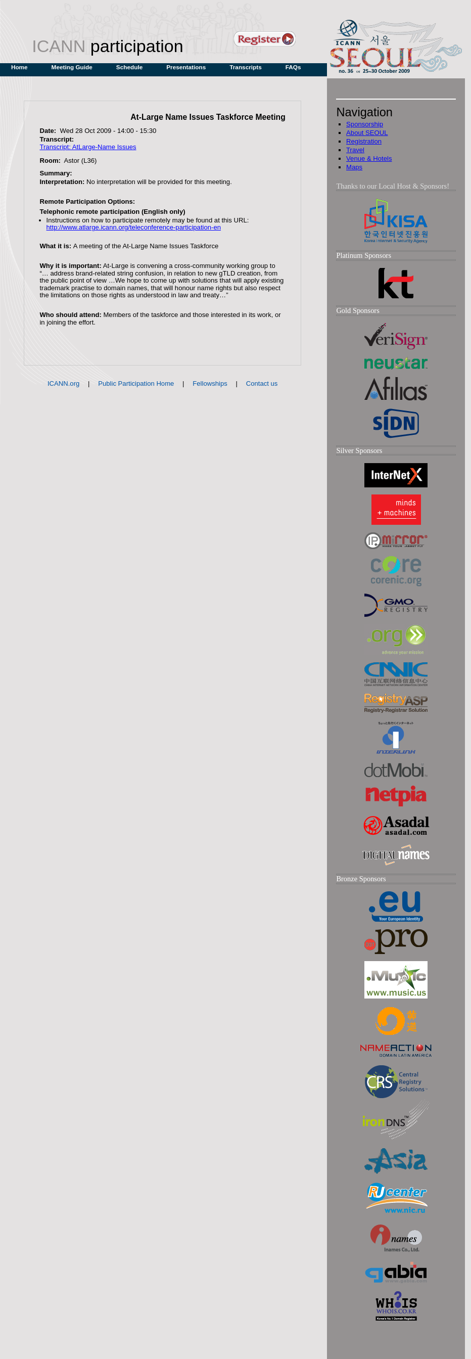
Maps (354, 167)
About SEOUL (367, 133)
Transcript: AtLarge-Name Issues (87, 147)
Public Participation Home (136, 383)
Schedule (129, 67)
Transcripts (245, 67)
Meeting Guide (72, 67)
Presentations (186, 67)
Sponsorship (364, 124)
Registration (364, 141)
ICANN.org (63, 383)
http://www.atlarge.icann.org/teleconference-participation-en (133, 227)
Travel (355, 150)
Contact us (262, 383)
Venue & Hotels (369, 158)
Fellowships (210, 383)
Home (19, 67)
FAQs (293, 67)
